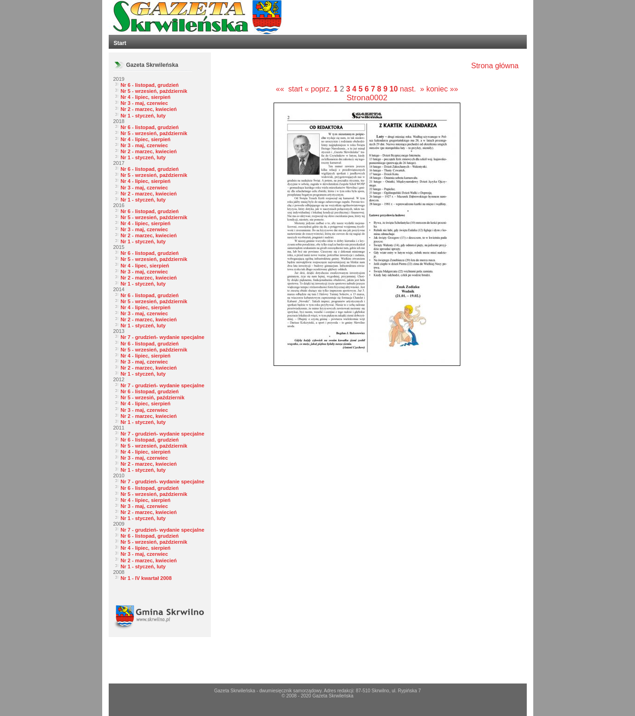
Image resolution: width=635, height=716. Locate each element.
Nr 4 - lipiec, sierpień (146, 97)
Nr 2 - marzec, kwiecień (149, 109)
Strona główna (494, 66)
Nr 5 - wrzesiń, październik (153, 397)
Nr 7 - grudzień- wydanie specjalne (162, 337)
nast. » (412, 89)
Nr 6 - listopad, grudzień (150, 85)
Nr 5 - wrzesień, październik (154, 91)
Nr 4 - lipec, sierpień (145, 265)
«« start (289, 89)
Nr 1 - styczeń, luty (143, 115)
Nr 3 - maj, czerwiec (144, 103)
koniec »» (442, 89)
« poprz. (319, 89)
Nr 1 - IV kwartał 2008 (146, 578)
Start (120, 43)
